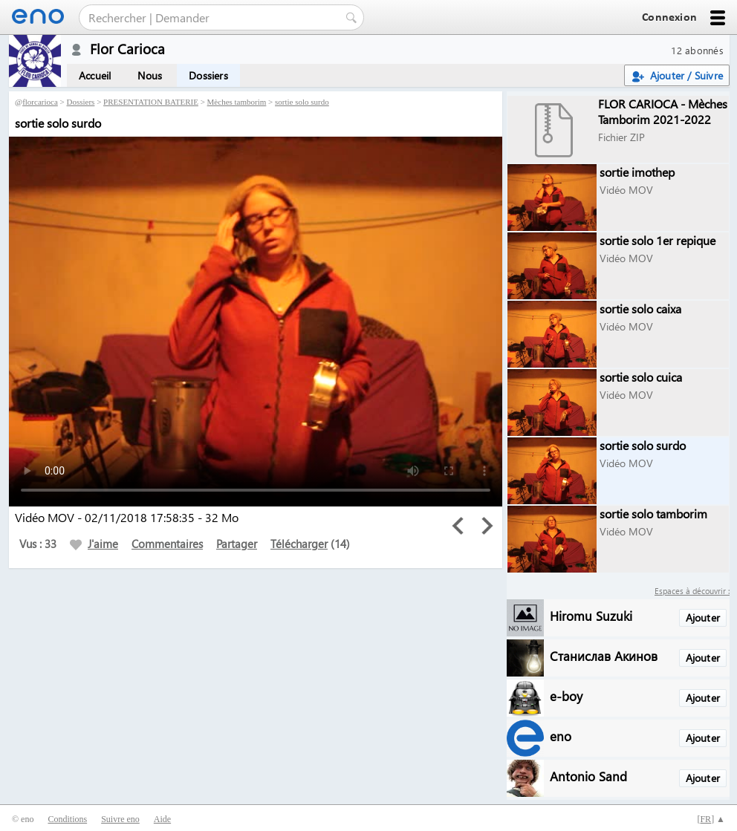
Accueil (95, 75)
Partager (236, 543)
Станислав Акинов (604, 655)
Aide (162, 819)
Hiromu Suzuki (591, 615)
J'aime (94, 543)
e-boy (566, 695)
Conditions (67, 819)
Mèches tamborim (237, 101)
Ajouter (703, 617)
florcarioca (40, 101)
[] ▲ (711, 819)
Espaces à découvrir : (692, 590)
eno (560, 735)
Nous (149, 75)
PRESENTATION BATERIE (150, 101)
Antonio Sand (588, 775)
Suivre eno (120, 819)
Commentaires (167, 543)
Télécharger (299, 543)
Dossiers (208, 75)
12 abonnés (697, 50)
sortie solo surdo (302, 101)
